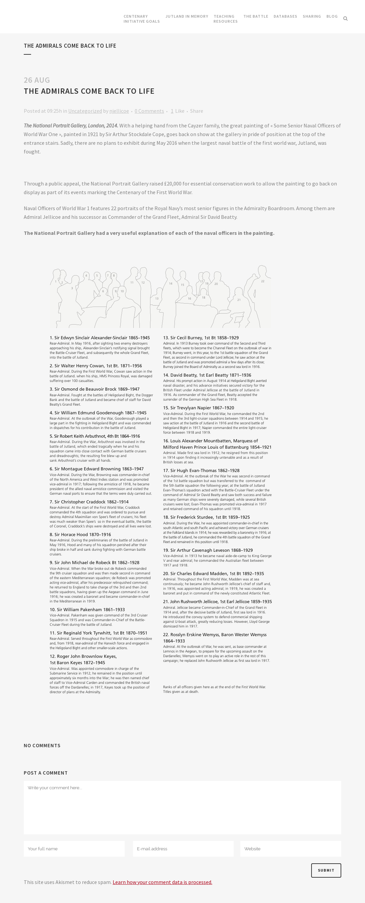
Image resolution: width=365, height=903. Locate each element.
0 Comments (149, 110)
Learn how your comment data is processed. (162, 882)
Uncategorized (85, 110)
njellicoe (119, 110)
